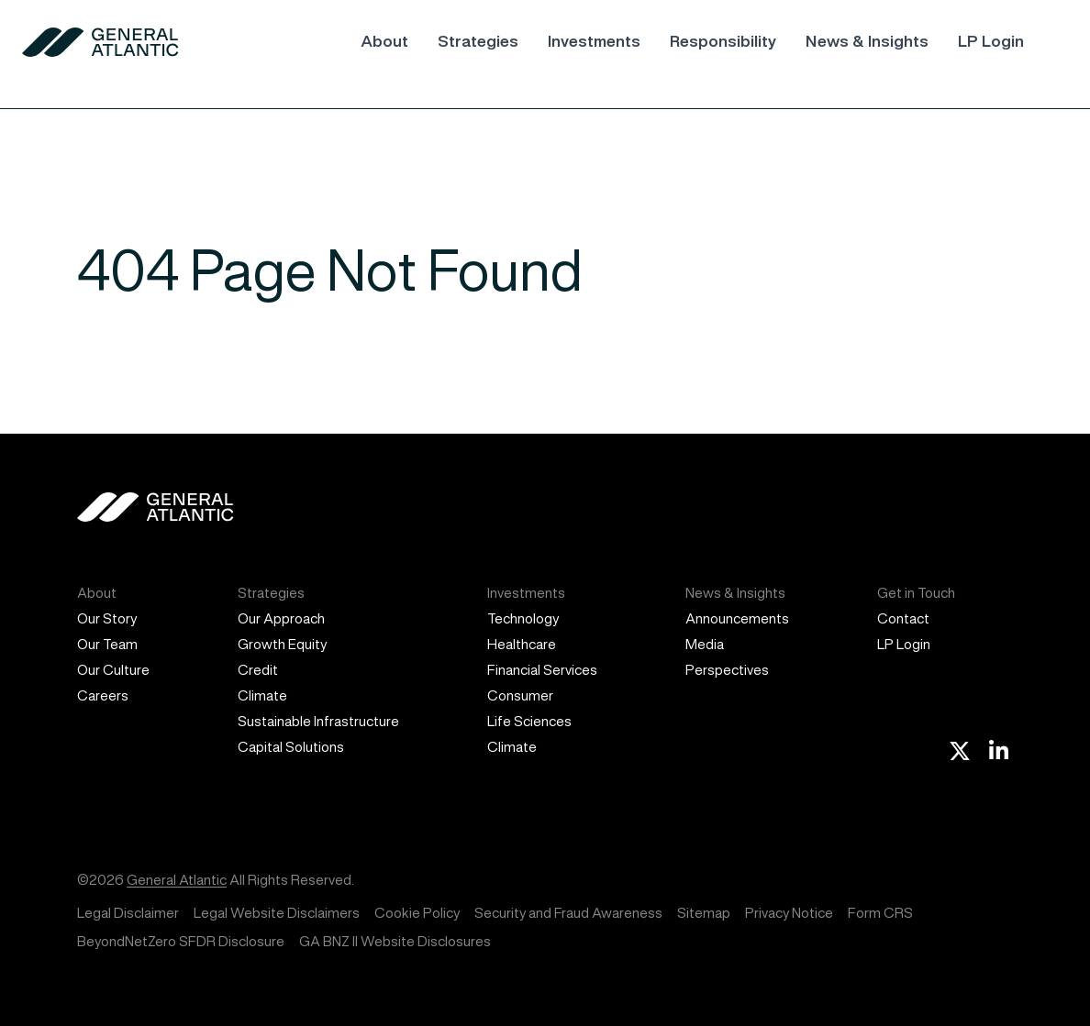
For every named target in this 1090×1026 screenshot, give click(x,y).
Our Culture (113, 669)
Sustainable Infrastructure (318, 721)
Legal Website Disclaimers (277, 912)
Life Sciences (529, 721)
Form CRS (880, 912)
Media (704, 644)
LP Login (991, 41)
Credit (258, 669)
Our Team (107, 644)
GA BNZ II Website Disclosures (395, 941)
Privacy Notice (789, 912)
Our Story (107, 618)
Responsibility (723, 41)
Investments (594, 41)
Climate (262, 695)
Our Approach (281, 618)
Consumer (520, 695)
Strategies (478, 41)
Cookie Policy (417, 912)
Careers (102, 695)
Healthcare (521, 644)
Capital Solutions (291, 747)
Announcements (737, 618)
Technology (523, 618)
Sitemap (703, 912)
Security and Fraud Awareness (568, 912)
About (384, 41)
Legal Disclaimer (128, 912)
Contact (903, 618)
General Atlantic (177, 879)
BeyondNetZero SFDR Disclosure (180, 941)
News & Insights (867, 41)
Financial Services (542, 669)
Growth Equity (282, 644)
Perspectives (727, 669)
